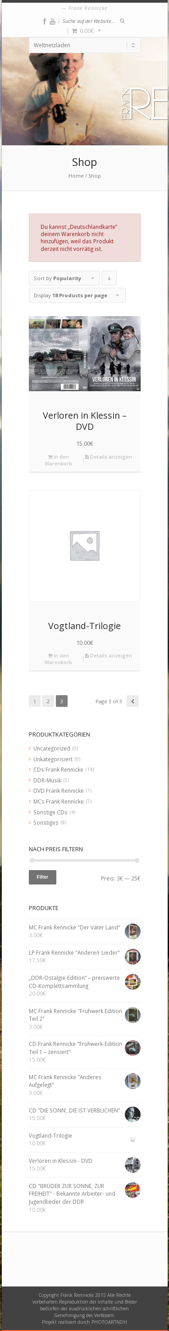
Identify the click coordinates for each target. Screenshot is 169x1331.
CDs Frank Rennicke (58, 769)
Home (76, 175)
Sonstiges (46, 822)
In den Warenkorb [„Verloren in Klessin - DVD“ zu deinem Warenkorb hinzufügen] (58, 460)
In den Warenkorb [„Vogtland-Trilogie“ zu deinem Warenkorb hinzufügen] (58, 659)
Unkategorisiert (53, 759)
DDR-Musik (47, 780)
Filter (43, 877)
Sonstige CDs (50, 812)
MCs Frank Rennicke (58, 801)
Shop (94, 175)
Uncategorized (51, 748)
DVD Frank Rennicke (58, 790)
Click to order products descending (109, 280)
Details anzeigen (108, 456)
